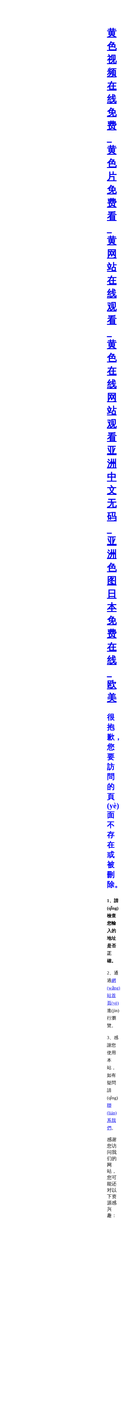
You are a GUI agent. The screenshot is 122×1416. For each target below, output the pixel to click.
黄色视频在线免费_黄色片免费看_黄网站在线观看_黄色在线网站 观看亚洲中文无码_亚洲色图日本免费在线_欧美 (112, 365)
